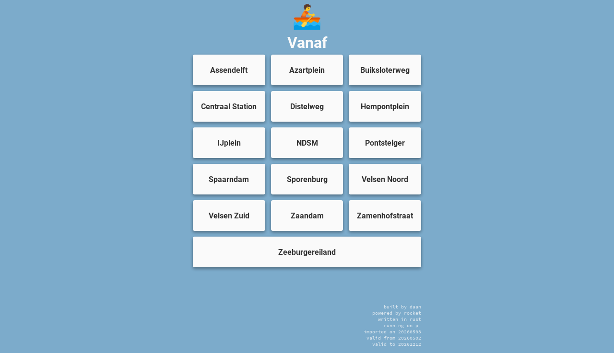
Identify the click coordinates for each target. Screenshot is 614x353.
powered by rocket (396, 313)
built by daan (402, 307)
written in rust (399, 319)
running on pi (402, 325)
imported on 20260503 (392, 332)
